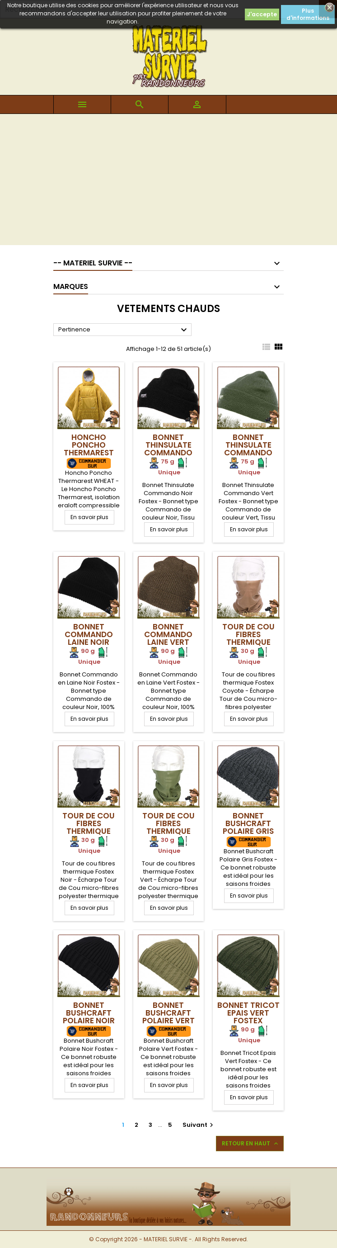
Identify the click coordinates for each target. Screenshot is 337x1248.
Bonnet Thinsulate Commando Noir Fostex (168, 449)
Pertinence (123, 330)
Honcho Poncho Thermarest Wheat (89, 449)
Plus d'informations (307, 14)
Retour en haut (251, 1143)
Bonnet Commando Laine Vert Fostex (168, 638)
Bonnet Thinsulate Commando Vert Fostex (248, 449)
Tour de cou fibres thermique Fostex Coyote (248, 642)
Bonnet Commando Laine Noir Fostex (89, 638)
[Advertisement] (168, 181)
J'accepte (262, 14)
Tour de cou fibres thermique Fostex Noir (88, 827)
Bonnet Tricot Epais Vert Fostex (248, 1013)
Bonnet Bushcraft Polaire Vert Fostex (168, 1017)
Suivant (199, 1124)
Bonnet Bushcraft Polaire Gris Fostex (248, 827)
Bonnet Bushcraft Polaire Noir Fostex (89, 1017)
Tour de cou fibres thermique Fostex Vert (168, 827)
